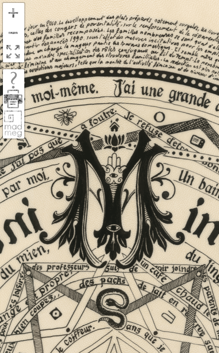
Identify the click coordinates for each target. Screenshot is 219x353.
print (13, 99)
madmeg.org (13, 123)
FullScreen (13, 52)
